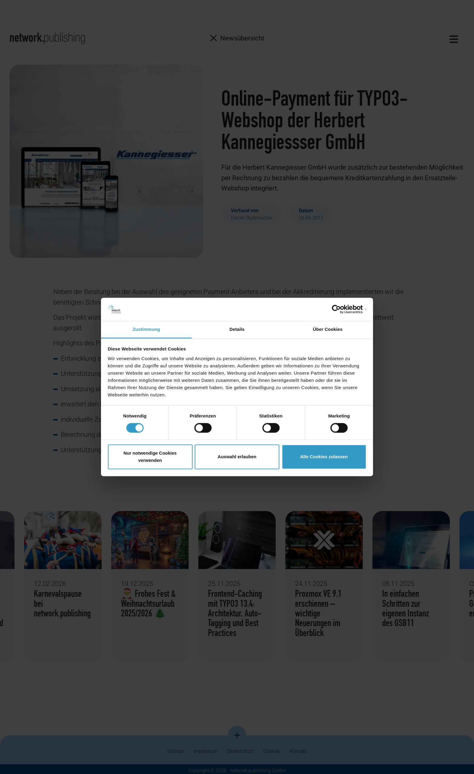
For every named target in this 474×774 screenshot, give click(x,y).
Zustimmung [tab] (146, 329)
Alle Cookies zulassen (324, 456)
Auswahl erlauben (237, 456)
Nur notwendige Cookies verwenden (150, 456)
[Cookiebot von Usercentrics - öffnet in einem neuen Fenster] (339, 309)
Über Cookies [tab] (328, 329)
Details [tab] (237, 329)
